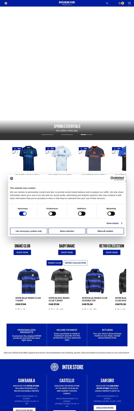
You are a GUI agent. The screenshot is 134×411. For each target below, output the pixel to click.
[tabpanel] (67, 34)
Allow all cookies (105, 231)
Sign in (67, 373)
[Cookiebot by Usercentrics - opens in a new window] (112, 178)
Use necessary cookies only (29, 231)
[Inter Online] (6, 3)
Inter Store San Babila (107, 409)
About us (70, 409)
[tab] (47, 57)
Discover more (24, 341)
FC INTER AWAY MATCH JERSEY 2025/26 (60, 97)
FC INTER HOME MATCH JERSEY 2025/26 (27, 97)
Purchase (7, 409)
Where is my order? (43, 409)
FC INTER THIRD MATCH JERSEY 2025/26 (94, 97)
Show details (113, 223)
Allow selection (67, 231)
